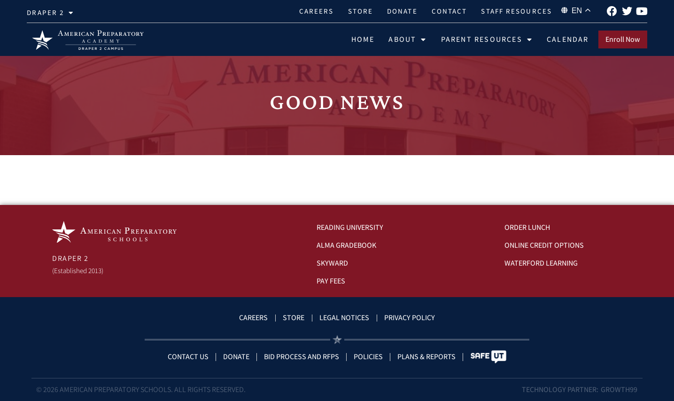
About (407, 39)
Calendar (568, 39)
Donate (402, 11)
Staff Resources (516, 11)
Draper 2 (50, 13)
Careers (316, 11)
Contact (449, 11)
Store (360, 11)
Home (363, 39)
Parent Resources (487, 39)
